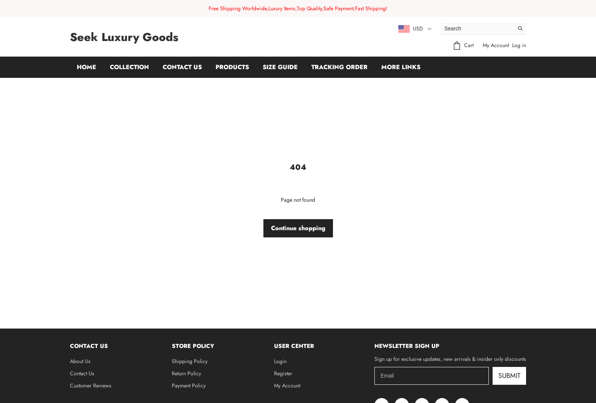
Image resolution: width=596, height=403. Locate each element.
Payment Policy (189, 385)
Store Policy (193, 346)
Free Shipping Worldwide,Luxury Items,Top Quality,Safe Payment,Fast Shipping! (298, 8)
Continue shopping (298, 228)
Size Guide (280, 67)
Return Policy (186, 373)
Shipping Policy (190, 361)
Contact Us (182, 67)
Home (86, 67)
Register (283, 373)
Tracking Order (339, 67)
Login (280, 361)
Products (232, 67)
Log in (519, 45)
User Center (294, 346)
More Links (400, 67)
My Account (496, 45)
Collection (129, 67)
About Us (80, 361)
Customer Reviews (90, 385)
